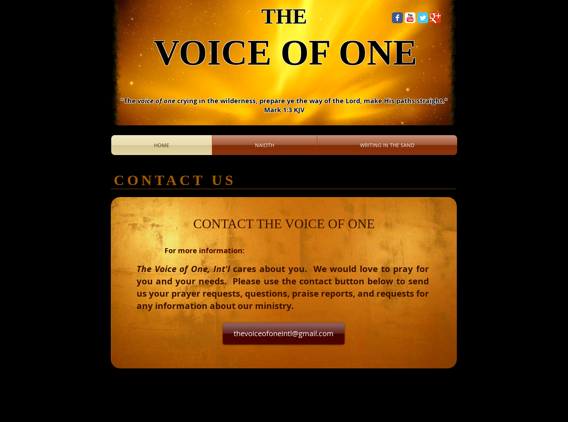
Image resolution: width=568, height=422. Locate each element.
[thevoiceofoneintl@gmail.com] (283, 333)
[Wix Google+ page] (435, 17)
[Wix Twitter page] (422, 17)
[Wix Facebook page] (397, 17)
